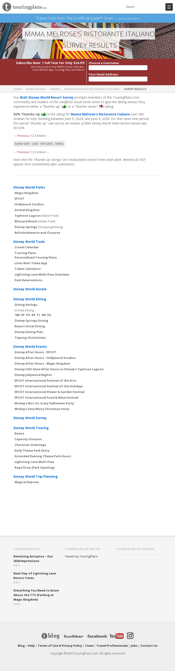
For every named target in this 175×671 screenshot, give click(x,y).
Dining (55, 89)
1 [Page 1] (31, 136)
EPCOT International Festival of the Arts (45, 380)
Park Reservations (28, 280)
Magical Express (27, 482)
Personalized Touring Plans (36, 257)
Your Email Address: (104, 74)
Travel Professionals (112, 646)
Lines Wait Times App (31, 263)
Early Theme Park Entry (32, 450)
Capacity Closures (28, 439)
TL (38, 315)
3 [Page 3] (35, 136)
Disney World (36, 89)
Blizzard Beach (26, 221)
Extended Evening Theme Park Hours (43, 456)
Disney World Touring (31, 428)
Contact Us (148, 646)
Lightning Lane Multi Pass (34, 462)
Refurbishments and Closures (37, 233)
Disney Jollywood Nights (33, 375)
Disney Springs (26, 227)
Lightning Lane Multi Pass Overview (42, 274)
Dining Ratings (26, 305)
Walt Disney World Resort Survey (47, 97)
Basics (19, 433)
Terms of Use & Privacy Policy (60, 646)
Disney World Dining (29, 299)
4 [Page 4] (38, 136)
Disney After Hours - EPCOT (35, 352)
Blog (21, 646)
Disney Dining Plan (29, 332)
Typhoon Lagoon (28, 216)
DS (49, 315)
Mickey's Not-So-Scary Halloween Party (44, 403)
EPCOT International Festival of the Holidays (49, 386)
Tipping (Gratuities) (30, 338)
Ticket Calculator (28, 269)
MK (17, 315)
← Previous (21, 136)
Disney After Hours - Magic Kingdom (42, 363)
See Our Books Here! (128, 18)
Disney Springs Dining (31, 320)
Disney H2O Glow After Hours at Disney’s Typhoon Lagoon (59, 369)
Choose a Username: (104, 63)
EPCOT (19, 198)
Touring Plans (25, 253)
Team (89, 646)
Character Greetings (30, 445)
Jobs (134, 646)
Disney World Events (30, 346)
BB (44, 315)
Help (31, 646)
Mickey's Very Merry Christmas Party (42, 409)
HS (28, 315)
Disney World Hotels (29, 289)
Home (17, 89)
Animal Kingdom (27, 210)
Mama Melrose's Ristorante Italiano (91, 89)
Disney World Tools (29, 241)
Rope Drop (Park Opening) (34, 467)
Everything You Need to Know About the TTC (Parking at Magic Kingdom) (36, 594)
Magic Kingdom (26, 193)
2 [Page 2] (33, 136)
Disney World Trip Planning (35, 476)
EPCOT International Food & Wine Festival (46, 397)
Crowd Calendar (27, 247)
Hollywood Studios (29, 204)
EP (23, 315)
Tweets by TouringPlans (81, 556)
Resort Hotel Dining (30, 326)
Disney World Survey (30, 418)
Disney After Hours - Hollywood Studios (45, 358)
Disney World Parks (29, 187)
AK (33, 315)
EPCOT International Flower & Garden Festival (50, 392)
